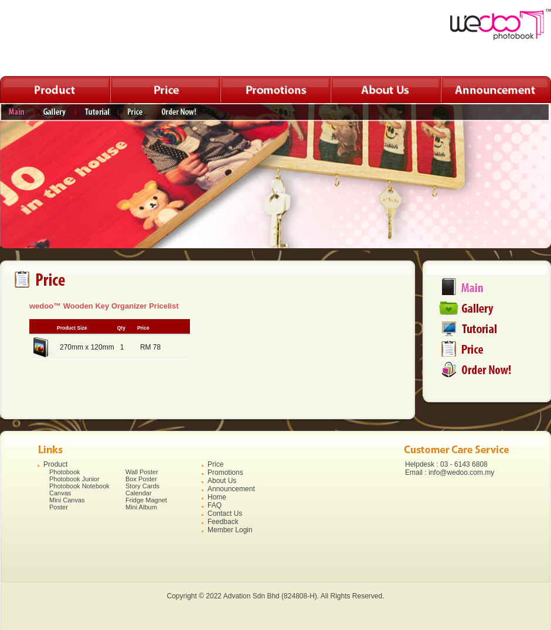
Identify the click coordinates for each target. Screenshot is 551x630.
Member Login (230, 530)
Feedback (223, 522)
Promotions (225, 472)
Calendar (138, 493)
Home (217, 497)
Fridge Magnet (146, 500)
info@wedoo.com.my (461, 472)
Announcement (231, 489)
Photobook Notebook (79, 485)
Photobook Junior (74, 478)
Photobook (64, 471)
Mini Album (141, 507)
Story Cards (142, 485)
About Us (222, 481)
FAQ (215, 505)
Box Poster (141, 478)
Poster (58, 507)
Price (215, 464)
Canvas (60, 493)
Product (55, 464)
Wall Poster (141, 471)
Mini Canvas (67, 500)
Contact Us (225, 513)
